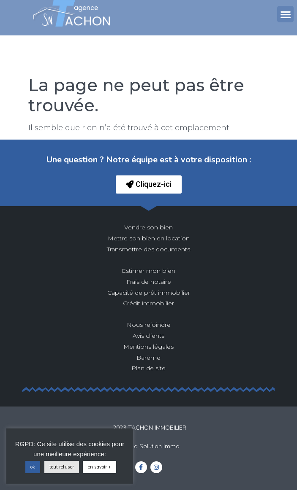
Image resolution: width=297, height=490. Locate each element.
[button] (285, 14)
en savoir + (99, 467)
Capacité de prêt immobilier (148, 292)
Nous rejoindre (149, 324)
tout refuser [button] (61, 467)
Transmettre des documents (148, 249)
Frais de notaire (148, 281)
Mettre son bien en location (149, 238)
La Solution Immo (155, 446)
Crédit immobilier (148, 303)
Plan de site (148, 368)
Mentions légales (148, 346)
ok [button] (32, 467)
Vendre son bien (148, 227)
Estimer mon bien (148, 271)
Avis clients (148, 335)
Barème (148, 357)
